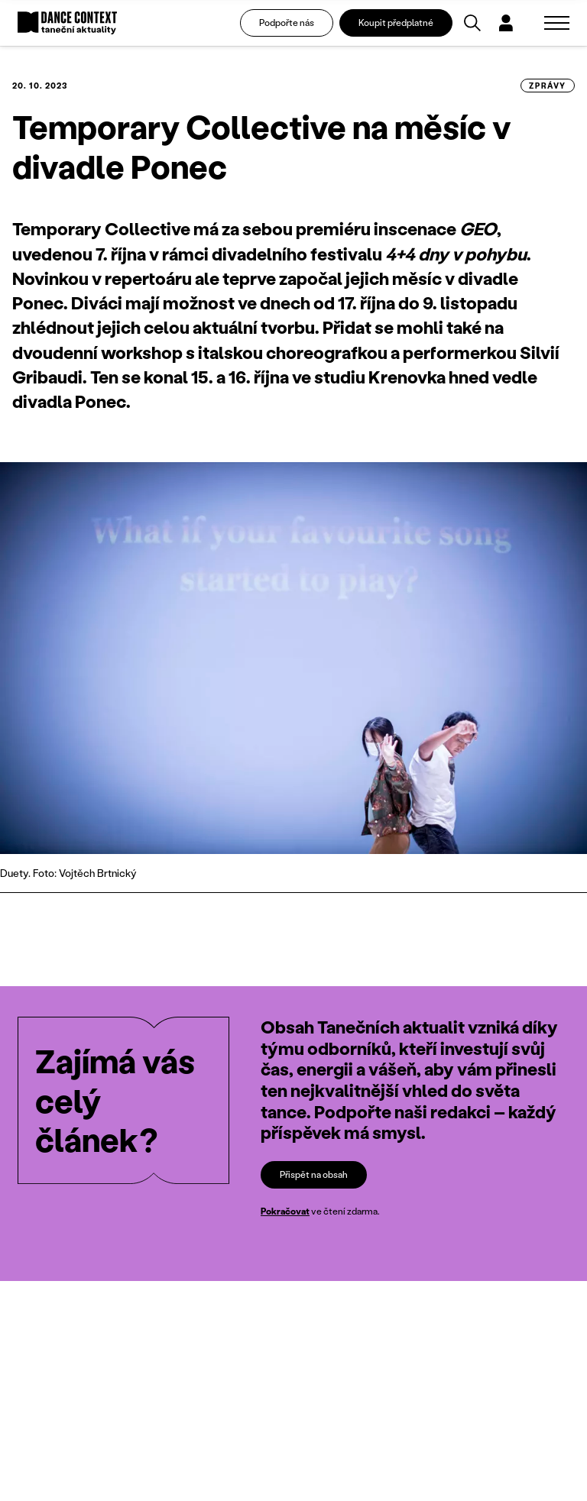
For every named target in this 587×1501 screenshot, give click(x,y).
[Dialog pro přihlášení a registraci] (506, 23)
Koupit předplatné (395, 22)
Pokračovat (285, 1211)
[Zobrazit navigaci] (556, 23)
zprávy (547, 85)
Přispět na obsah (314, 1174)
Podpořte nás (286, 22)
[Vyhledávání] (472, 23)
